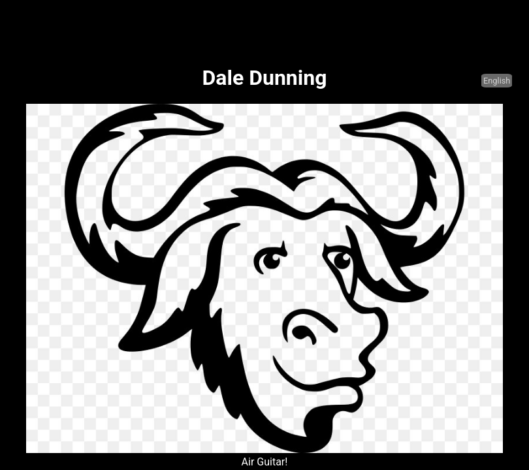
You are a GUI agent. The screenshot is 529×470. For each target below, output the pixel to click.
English (496, 81)
